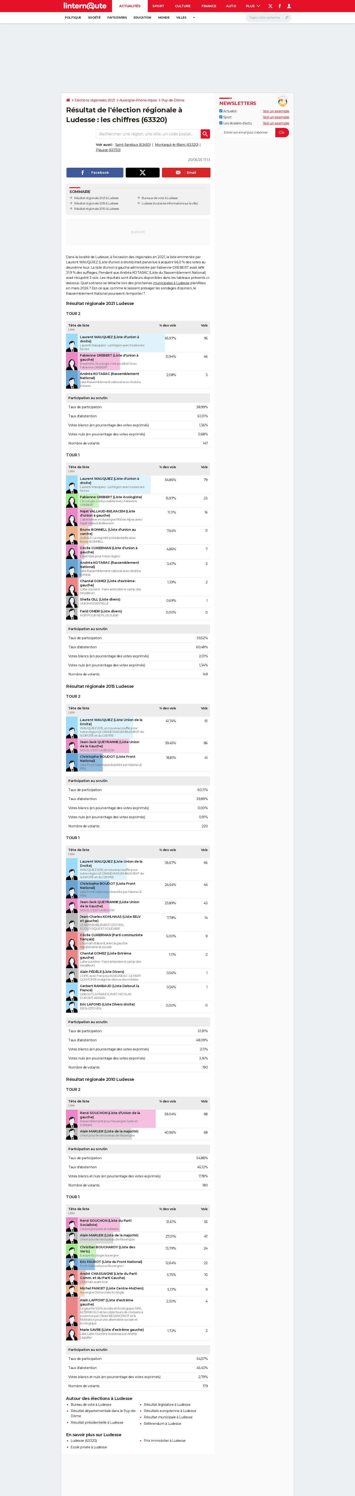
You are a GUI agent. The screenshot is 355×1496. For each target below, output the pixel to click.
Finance (209, 6)
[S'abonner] (254, 132)
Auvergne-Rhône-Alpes (138, 100)
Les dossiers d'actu (235, 123)
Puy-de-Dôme (172, 100)
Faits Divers (117, 17)
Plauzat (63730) (108, 150)
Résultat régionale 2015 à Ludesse (96, 203)
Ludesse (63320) (84, 1441)
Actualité (228, 111)
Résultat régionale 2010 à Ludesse (96, 208)
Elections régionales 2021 (95, 100)
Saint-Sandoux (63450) (133, 145)
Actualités (129, 6)
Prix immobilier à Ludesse (165, 1441)
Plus (253, 6)
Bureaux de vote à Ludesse (160, 198)
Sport (158, 6)
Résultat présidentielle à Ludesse (97, 1422)
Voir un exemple (276, 111)
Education (142, 17)
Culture (183, 6)
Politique (73, 17)
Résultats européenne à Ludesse (170, 1411)
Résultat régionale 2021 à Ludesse (96, 198)
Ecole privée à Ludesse (89, 1447)
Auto (231, 6)
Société (94, 17)
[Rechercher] (268, 17)
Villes (181, 17)
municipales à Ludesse (171, 283)
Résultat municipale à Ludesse (168, 1417)
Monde (164, 17)
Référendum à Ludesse (162, 1424)
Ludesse (147, 203)
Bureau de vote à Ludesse (91, 1404)
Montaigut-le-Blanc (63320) (176, 145)
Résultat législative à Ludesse (167, 1404)
